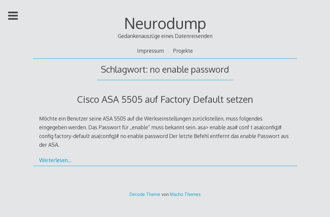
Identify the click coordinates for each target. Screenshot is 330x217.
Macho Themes (185, 194)
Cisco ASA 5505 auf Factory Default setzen (165, 99)
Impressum (150, 50)
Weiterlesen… (55, 160)
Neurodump (165, 23)
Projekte (183, 50)
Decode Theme (145, 194)
